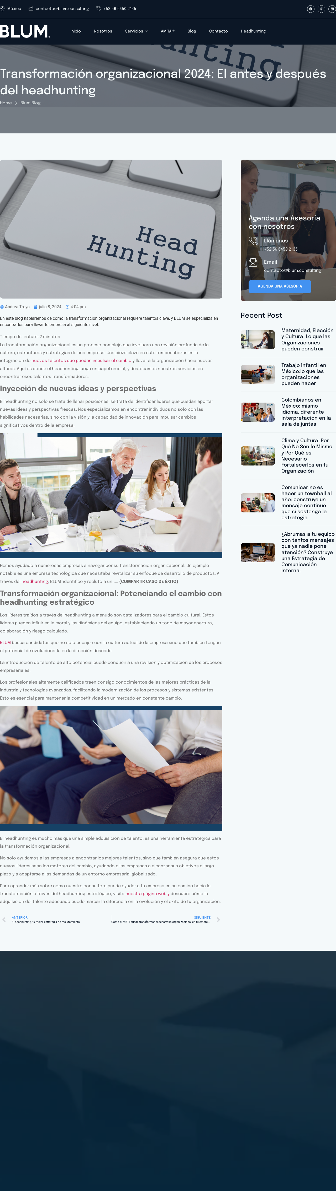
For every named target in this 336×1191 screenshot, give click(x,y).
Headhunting (253, 31)
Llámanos (276, 241)
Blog (192, 31)
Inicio (76, 31)
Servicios (136, 31)
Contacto (218, 31)
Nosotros (103, 31)
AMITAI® (168, 31)
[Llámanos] (253, 240)
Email (270, 262)
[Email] (253, 262)
